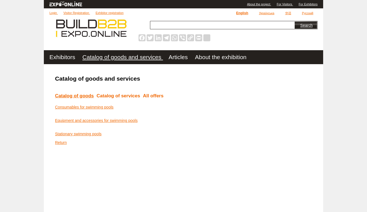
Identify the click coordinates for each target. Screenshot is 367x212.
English (242, 13)
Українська (266, 13)
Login (53, 13)
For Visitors (285, 4)
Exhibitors (63, 57)
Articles (178, 57)
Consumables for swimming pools (84, 107)
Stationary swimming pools (78, 134)
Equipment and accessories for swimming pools (96, 120)
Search (306, 25)
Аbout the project (259, 4)
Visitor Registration (76, 13)
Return (61, 142)
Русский (307, 13)
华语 (288, 13)
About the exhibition (220, 57)
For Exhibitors (308, 4)
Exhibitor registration (109, 13)
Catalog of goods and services (122, 57)
